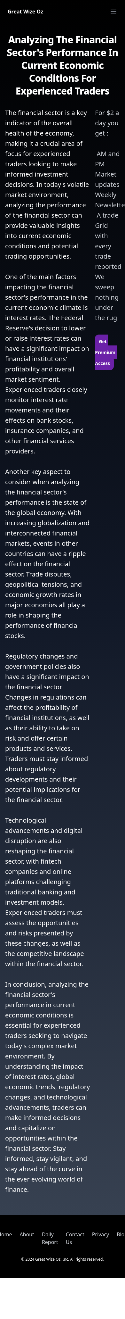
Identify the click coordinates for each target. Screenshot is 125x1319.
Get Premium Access (105, 352)
